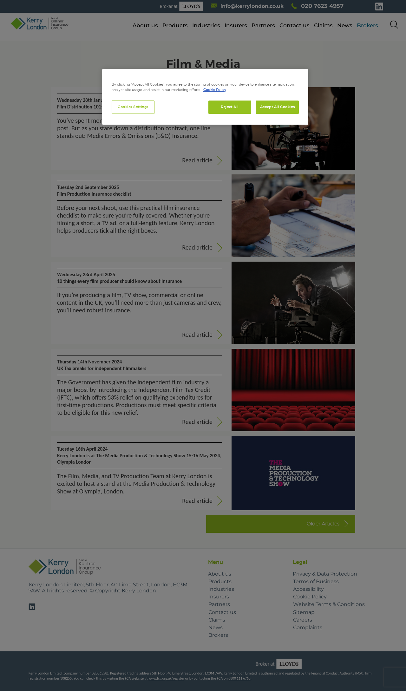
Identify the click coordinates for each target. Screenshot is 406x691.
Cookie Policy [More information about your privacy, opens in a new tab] (214, 90)
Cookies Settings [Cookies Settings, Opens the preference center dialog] (133, 107)
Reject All (230, 107)
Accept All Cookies (277, 107)
